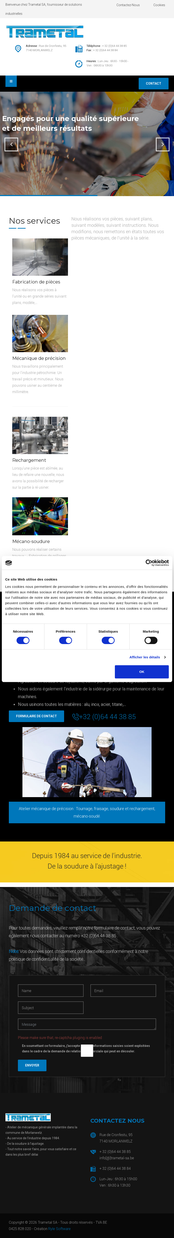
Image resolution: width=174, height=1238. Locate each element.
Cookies (159, 5)
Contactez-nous (128, 5)
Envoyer (32, 1065)
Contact (153, 83)
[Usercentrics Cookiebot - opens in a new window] (149, 562)
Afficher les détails (144, 657)
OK (142, 672)
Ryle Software (59, 1229)
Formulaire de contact (36, 716)
